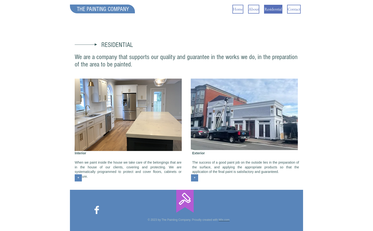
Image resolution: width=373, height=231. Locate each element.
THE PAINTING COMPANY (103, 9)
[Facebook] (97, 210)
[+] (78, 177)
